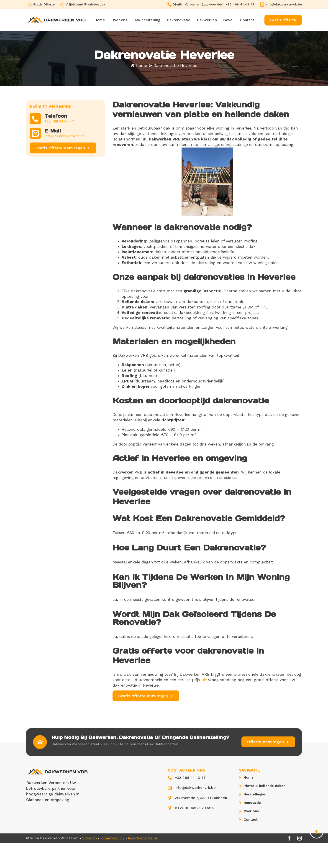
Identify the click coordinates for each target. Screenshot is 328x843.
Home (99, 20)
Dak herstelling (146, 20)
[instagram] (299, 838)
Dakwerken (207, 20)
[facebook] (289, 838)
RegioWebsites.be (143, 838)
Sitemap (89, 838)
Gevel (228, 20)
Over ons (119, 20)
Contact (247, 20)
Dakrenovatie (178, 20)
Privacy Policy (112, 838)
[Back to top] (316, 831)
